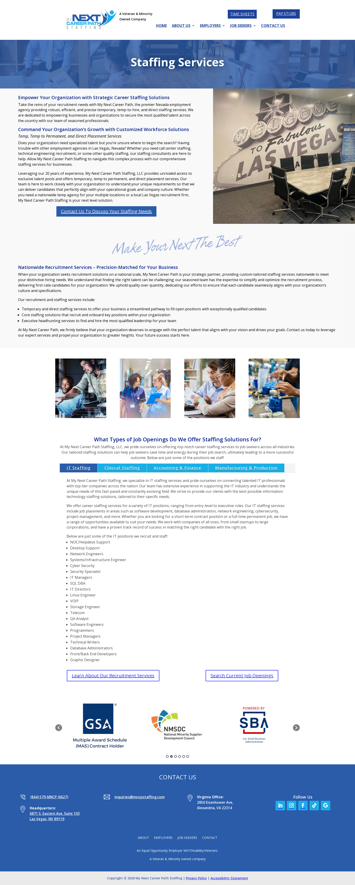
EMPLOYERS (210, 26)
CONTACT (209, 838)
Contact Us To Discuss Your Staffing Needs (106, 211)
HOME (161, 26)
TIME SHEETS (242, 14)
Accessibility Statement (229, 878)
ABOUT (143, 838)
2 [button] (171, 756)
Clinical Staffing (122, 468)
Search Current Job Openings (242, 675)
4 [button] (179, 756)
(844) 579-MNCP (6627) (49, 797)
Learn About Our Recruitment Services (113, 675)
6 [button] (187, 756)
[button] (58, 727)
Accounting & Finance (177, 468)
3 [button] (175, 756)
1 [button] (167, 756)
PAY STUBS (286, 13)
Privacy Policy (196, 878)
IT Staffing (79, 468)
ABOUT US (181, 26)
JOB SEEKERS (241, 26)
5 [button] (183, 756)
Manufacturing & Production (246, 468)
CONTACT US (273, 26)
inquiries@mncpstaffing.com (140, 796)
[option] (100, 725)
